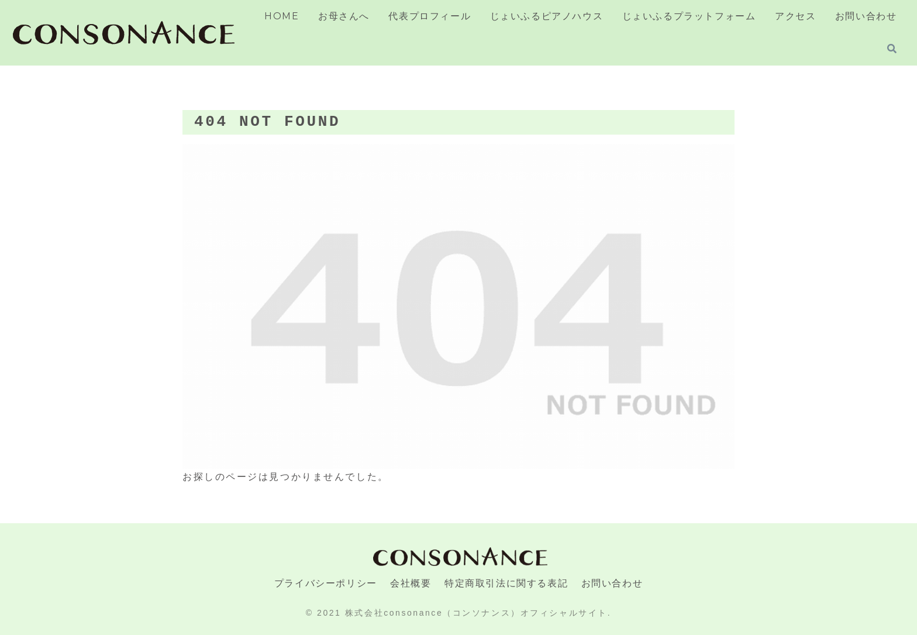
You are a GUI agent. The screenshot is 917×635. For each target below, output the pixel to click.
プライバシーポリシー (325, 583)
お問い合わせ (612, 583)
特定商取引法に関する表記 (506, 583)
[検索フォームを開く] (892, 48)
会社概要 (410, 583)
